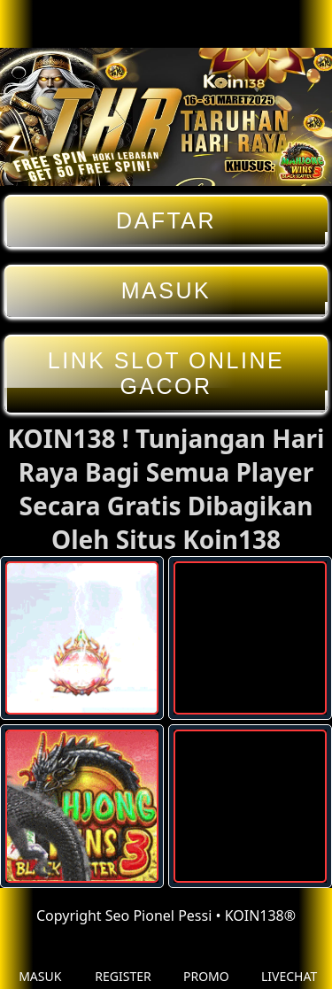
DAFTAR (166, 221)
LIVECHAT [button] (289, 963)
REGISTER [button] (123, 963)
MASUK (166, 291)
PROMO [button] (206, 963)
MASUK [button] (40, 963)
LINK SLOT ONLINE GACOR (166, 374)
